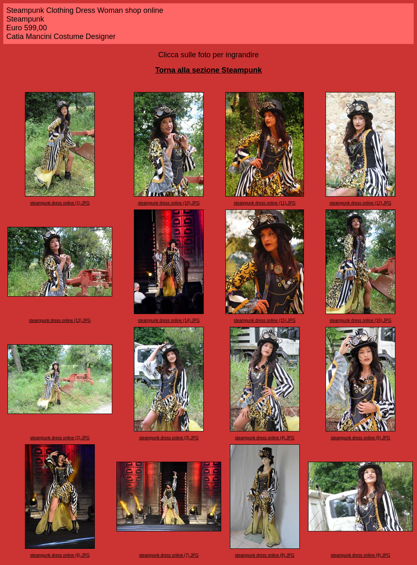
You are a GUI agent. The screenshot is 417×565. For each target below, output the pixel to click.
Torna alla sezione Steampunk (208, 70)
